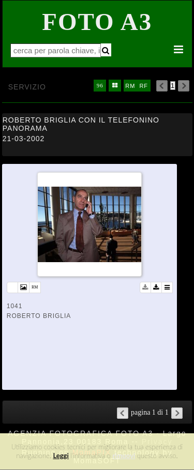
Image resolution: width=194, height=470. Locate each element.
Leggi (60, 455)
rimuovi (124, 455)
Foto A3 (97, 21)
